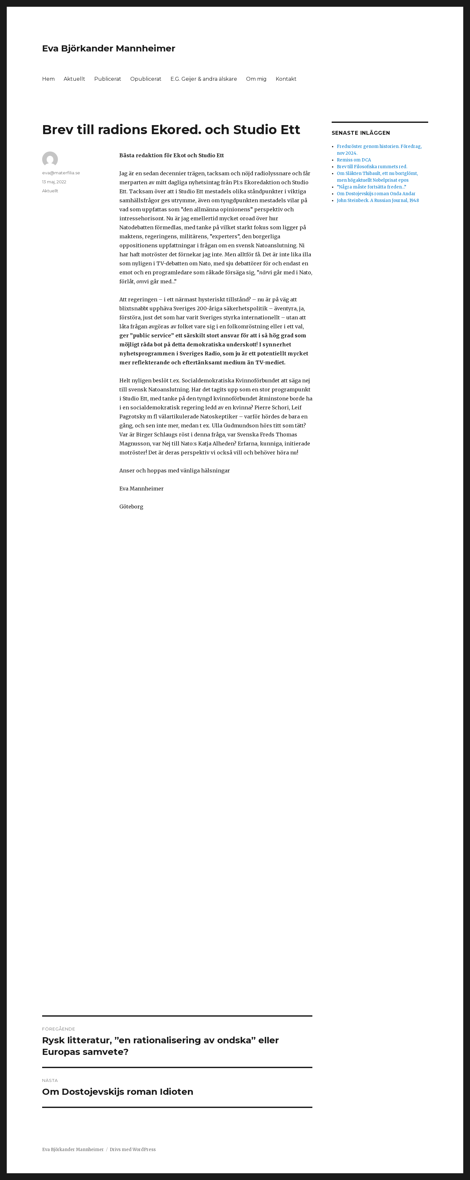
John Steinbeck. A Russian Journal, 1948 (378, 200)
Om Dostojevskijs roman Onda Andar (376, 194)
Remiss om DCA (354, 160)
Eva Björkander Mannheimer (108, 48)
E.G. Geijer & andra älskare (203, 79)
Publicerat (107, 79)
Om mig (256, 79)
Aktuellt (74, 79)
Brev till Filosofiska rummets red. (372, 166)
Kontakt (286, 79)
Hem (48, 79)
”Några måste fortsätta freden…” (371, 187)
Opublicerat (145, 79)
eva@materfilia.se (61, 172)
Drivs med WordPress (133, 1149)
